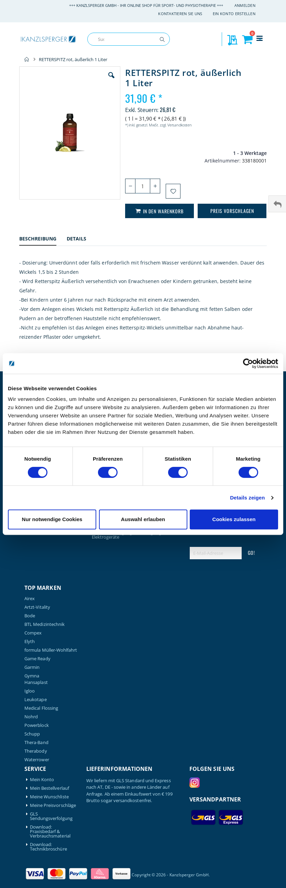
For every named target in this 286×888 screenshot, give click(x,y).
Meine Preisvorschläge (53, 805)
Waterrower (36, 759)
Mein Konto (42, 779)
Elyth (29, 641)
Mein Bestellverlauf (49, 788)
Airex (29, 598)
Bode (29, 616)
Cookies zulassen (234, 519)
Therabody (35, 751)
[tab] (43, 239)
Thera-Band (36, 742)
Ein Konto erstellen (234, 13)
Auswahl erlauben (143, 519)
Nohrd (31, 717)
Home (26, 59)
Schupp (32, 734)
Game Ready (37, 658)
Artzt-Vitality (37, 607)
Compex (33, 633)
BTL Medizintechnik (44, 624)
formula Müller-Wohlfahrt (50, 650)
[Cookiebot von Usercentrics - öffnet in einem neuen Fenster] (248, 363)
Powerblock (36, 725)
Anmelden (244, 5)
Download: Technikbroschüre (48, 846)
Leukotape (35, 699)
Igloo (29, 691)
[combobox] (128, 39)
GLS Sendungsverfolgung (51, 816)
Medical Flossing (41, 708)
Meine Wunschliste (49, 797)
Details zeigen (247, 498)
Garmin (32, 667)
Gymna (31, 676)
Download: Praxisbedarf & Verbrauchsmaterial (50, 831)
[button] (111, 80)
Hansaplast (36, 682)
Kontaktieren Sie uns (180, 13)
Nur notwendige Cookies (52, 519)
